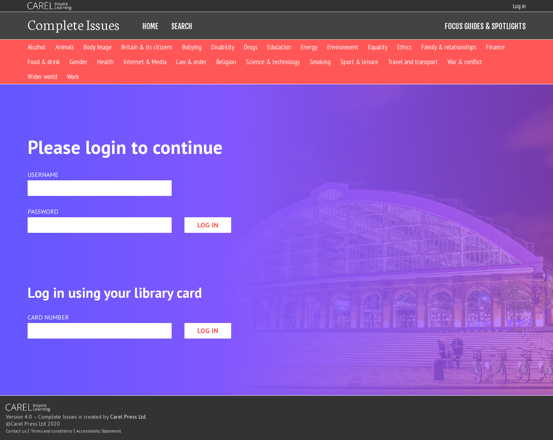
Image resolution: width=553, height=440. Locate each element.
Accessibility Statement (98, 431)
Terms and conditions (51, 431)
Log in (519, 6)
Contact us (16, 431)
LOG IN (207, 224)
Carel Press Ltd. (128, 416)
